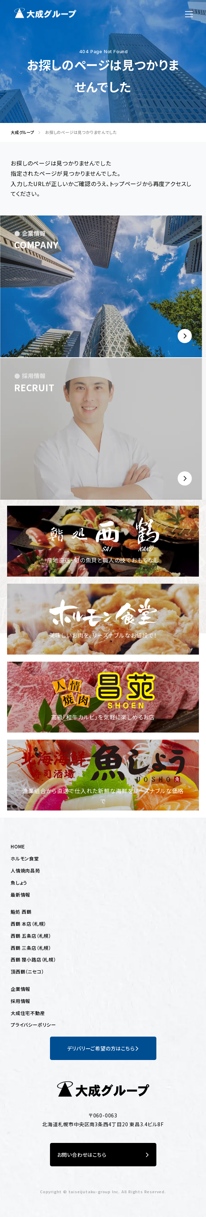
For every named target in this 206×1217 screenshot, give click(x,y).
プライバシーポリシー (33, 1024)
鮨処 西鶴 (21, 911)
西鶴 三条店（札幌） (31, 947)
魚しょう (19, 882)
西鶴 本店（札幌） (28, 923)
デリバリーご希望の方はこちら (103, 1048)
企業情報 (20, 989)
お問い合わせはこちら (103, 1154)
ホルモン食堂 (25, 858)
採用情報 (20, 1001)
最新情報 (20, 894)
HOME (18, 846)
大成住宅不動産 (28, 1013)
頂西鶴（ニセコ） (27, 971)
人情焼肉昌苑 (25, 870)
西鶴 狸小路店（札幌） (33, 959)
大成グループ (20, 132)
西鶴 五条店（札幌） (31, 935)
